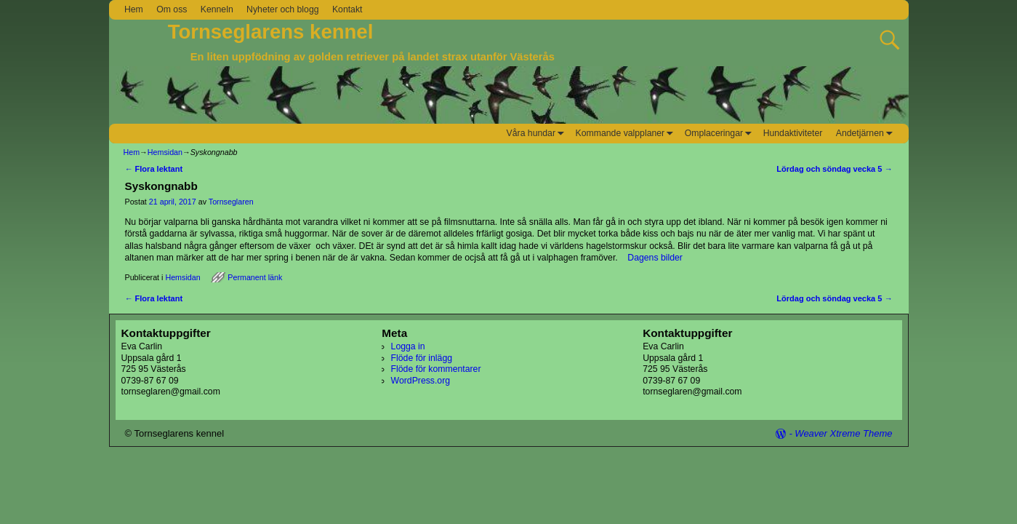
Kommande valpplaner (627, 133)
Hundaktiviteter (793, 133)
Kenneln (217, 9)
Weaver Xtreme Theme (843, 433)
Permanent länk (255, 277)
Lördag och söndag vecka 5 (834, 168)
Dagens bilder (655, 258)
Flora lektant (154, 168)
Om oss (171, 9)
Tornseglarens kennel (271, 31)
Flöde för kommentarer (436, 369)
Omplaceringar (721, 133)
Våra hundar (538, 133)
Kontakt (347, 9)
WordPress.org (420, 381)
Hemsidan (165, 152)
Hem (133, 9)
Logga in (408, 346)
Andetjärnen (866, 133)
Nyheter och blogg (282, 9)
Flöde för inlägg (421, 358)
